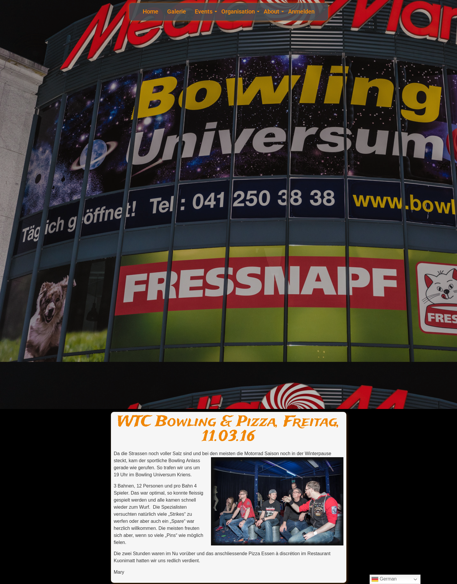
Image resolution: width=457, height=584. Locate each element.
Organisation (238, 11)
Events (204, 11)
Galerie (176, 11)
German (384, 579)
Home (150, 11)
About (272, 11)
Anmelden (301, 11)
